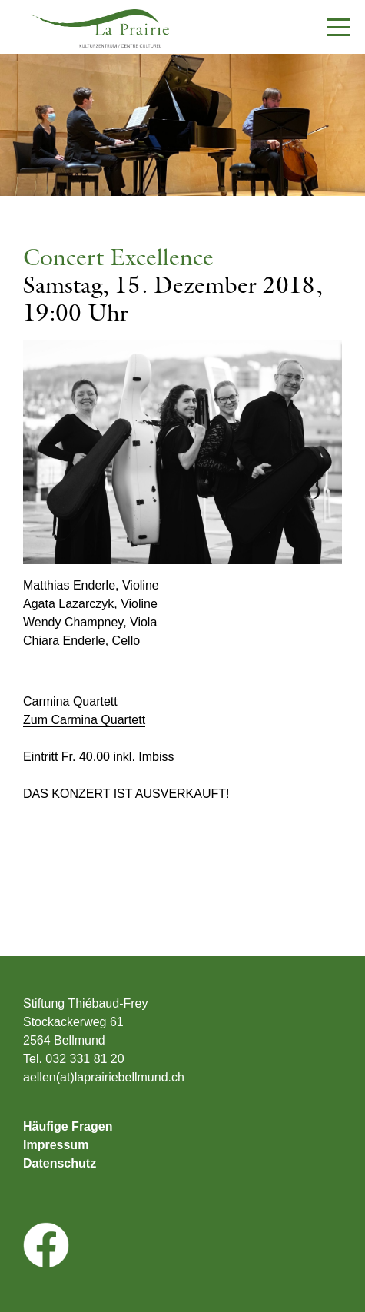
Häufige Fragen (67, 1127)
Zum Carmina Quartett (84, 720)
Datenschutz (59, 1164)
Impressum (55, 1145)
